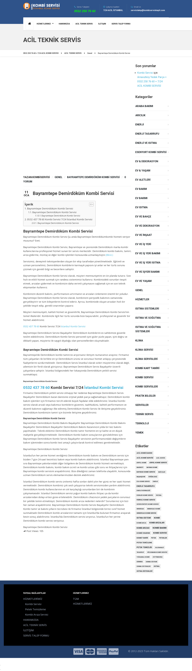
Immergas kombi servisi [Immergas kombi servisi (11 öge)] (146, 513)
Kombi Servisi (145, 72)
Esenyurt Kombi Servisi (151, 152)
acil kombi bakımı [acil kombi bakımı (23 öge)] (144, 453)
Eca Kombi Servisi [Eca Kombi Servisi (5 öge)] (143, 481)
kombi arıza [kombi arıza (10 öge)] (141, 523)
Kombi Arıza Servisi (36, 614)
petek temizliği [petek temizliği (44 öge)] (144, 547)
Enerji (139, 124)
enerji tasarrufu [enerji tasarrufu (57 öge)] (146, 486)
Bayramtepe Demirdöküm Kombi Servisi (93, 177)
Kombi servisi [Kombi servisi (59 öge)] (160, 533)
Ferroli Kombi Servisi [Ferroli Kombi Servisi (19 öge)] (146, 500)
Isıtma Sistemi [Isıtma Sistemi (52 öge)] (144, 518)
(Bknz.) (109, 254)
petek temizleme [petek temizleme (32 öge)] (144, 543)
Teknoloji (142, 423)
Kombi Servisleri (146, 386)
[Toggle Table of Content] (90, 204)
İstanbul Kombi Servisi (73, 326)
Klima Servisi (144, 349)
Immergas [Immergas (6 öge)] (140, 509)
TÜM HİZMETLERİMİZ (82, 601)
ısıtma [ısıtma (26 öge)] (156, 566)
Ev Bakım (141, 188)
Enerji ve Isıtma (146, 142)
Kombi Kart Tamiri (147, 368)
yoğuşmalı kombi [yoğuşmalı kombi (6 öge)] (143, 557)
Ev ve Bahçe (143, 216)
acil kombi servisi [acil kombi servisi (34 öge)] (145, 458)
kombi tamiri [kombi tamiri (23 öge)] (142, 538)
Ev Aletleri (143, 179)
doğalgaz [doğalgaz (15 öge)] (152, 477)
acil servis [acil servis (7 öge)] (160, 458)
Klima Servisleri (146, 358)
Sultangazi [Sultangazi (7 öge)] (159, 547)
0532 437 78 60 (31, 326)
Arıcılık (140, 115)
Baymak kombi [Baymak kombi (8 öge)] (152, 467)
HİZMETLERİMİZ (44, 24)
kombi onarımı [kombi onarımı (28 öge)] (143, 533)
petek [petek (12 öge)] (153, 538)
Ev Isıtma (141, 207)
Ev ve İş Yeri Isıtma (147, 262)
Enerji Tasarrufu (147, 133)
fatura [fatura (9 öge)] (158, 495)
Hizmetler (142, 299)
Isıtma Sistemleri (147, 308)
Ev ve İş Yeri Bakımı (147, 253)
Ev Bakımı (141, 198)
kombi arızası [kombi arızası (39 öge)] (143, 528)
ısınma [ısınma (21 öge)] (140, 562)
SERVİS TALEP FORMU (121, 24)
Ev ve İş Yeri (143, 244)
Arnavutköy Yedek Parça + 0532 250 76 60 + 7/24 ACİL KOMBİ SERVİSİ (152, 81)
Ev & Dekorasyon (146, 161)
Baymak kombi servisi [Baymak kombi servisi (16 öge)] (146, 472)
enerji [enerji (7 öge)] (155, 481)
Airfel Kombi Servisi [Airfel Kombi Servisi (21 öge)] (158, 463)
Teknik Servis (144, 414)
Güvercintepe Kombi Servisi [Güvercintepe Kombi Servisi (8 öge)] (148, 504)
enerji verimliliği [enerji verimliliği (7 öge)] (143, 490)
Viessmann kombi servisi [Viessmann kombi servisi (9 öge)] (157, 552)
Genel (58, 177)
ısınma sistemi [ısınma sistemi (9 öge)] (151, 562)
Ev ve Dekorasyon (147, 225)
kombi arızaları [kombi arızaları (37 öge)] (156, 523)
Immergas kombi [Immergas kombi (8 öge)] (153, 509)
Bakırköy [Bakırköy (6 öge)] (140, 467)
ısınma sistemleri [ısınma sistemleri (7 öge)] (144, 566)
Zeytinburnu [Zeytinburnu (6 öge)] (158, 557)
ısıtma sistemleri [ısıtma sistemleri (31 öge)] (144, 571)
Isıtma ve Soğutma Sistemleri (148, 329)
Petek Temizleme (35, 609)
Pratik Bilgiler (145, 395)
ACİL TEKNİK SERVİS (84, 24)
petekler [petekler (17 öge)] (163, 538)
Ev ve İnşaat (143, 234)
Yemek (139, 432)
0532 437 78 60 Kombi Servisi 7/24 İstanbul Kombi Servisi (60, 219)
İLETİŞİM (102, 24)
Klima (139, 340)
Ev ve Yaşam (143, 281)
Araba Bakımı (144, 106)
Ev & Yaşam (142, 170)
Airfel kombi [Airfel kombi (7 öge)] (141, 463)
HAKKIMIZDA (64, 24)
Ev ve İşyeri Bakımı (147, 271)
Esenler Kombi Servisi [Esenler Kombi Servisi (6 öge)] (145, 495)
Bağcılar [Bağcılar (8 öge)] (161, 472)
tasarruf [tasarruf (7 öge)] (140, 552)
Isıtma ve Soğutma (148, 317)
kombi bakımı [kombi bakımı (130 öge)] (159, 528)
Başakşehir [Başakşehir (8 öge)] (141, 477)
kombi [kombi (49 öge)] (157, 518)
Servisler (142, 405)
